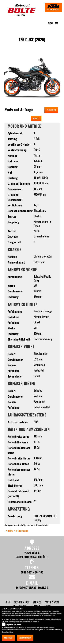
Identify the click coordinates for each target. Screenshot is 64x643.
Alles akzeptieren (25, 638)
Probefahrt (51, 109)
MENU (54, 24)
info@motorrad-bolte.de (32, 587)
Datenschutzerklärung (49, 615)
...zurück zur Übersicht (16, 531)
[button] (10, 82)
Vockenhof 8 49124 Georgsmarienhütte (32, 555)
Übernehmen (8, 638)
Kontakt (36, 118)
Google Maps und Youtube (13, 625)
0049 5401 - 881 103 (32, 572)
